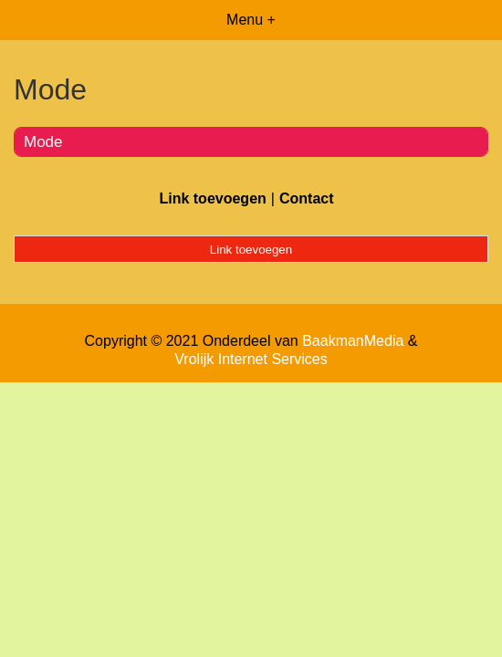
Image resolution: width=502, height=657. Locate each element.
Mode (43, 142)
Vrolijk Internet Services (250, 359)
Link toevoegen (212, 198)
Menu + (251, 19)
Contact (306, 198)
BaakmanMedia (352, 341)
